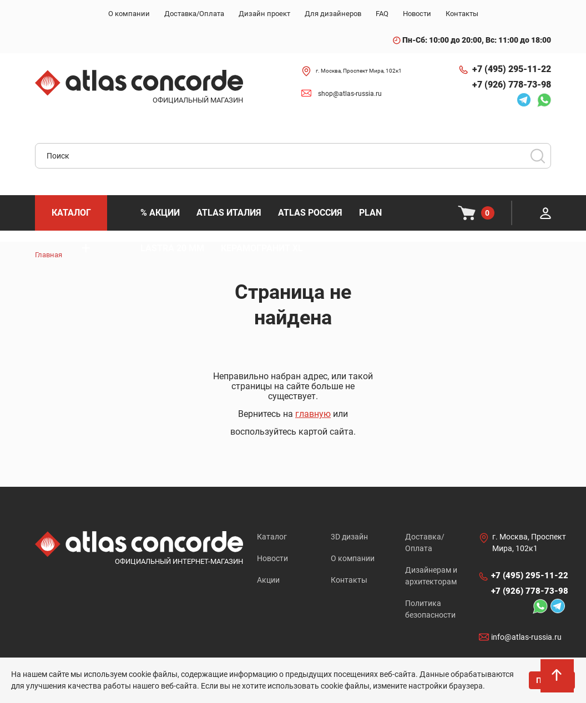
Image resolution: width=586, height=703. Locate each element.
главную (313, 414)
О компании (353, 558)
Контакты (349, 579)
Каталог (272, 536)
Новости (272, 558)
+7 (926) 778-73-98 (511, 84)
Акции (268, 579)
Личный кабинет (545, 212)
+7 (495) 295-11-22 (511, 69)
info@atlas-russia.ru (526, 637)
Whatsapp (544, 100)
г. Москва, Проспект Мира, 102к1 (359, 71)
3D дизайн (349, 536)
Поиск (537, 155)
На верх (558, 678)
